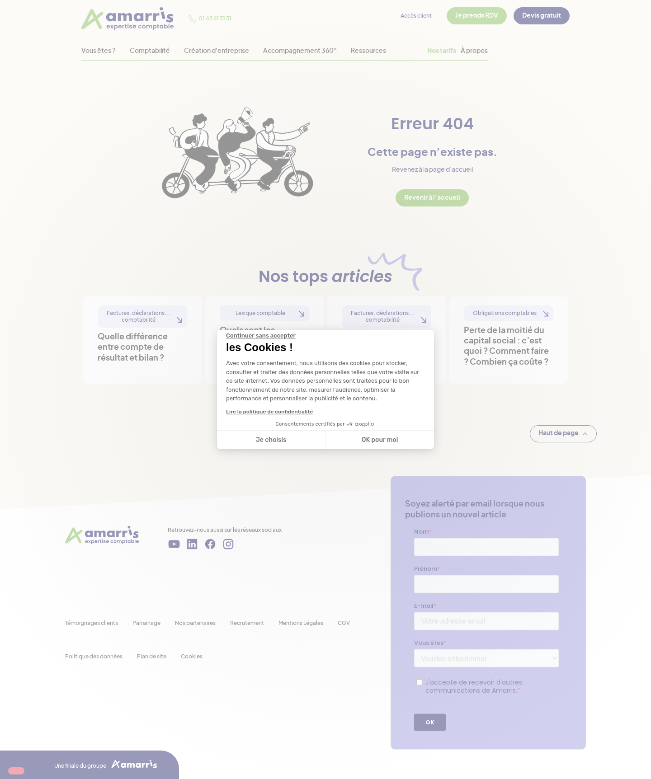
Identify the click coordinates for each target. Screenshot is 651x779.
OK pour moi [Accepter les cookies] (380, 440)
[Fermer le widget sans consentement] (261, 335)
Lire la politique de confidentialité (269, 411)
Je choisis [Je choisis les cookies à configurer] (271, 440)
